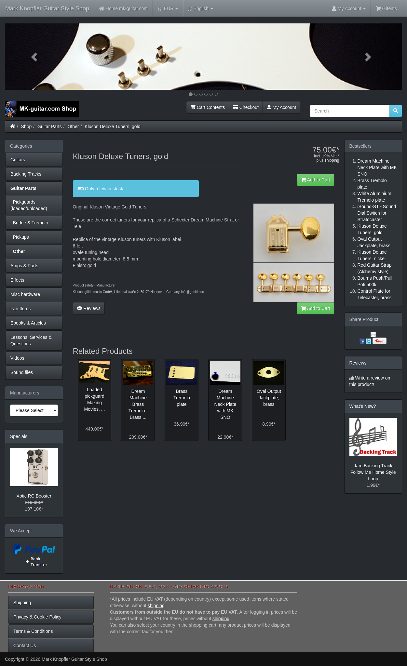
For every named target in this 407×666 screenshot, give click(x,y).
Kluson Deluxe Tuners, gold (112, 126)
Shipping (22, 602)
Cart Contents (207, 107)
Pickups (19, 237)
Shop (26, 126)
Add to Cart (315, 179)
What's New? (362, 406)
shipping (332, 160)
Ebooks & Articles (28, 323)
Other (73, 126)
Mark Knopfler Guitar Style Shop (47, 8)
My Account (281, 107)
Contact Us (24, 645)
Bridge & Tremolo (29, 222)
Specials (18, 436)
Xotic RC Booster (34, 496)
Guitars (17, 159)
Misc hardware (25, 294)
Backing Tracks (25, 174)
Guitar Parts (49, 126)
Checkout (246, 107)
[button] (34, 56)
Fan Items (20, 308)
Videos (17, 358)
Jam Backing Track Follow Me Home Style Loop (373, 472)
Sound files (21, 372)
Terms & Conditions (33, 631)
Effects (17, 280)
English (200, 8)
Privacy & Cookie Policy (37, 616)
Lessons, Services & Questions (31, 340)
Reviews (89, 308)
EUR (168, 8)
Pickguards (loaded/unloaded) (28, 205)
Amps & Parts (24, 265)
